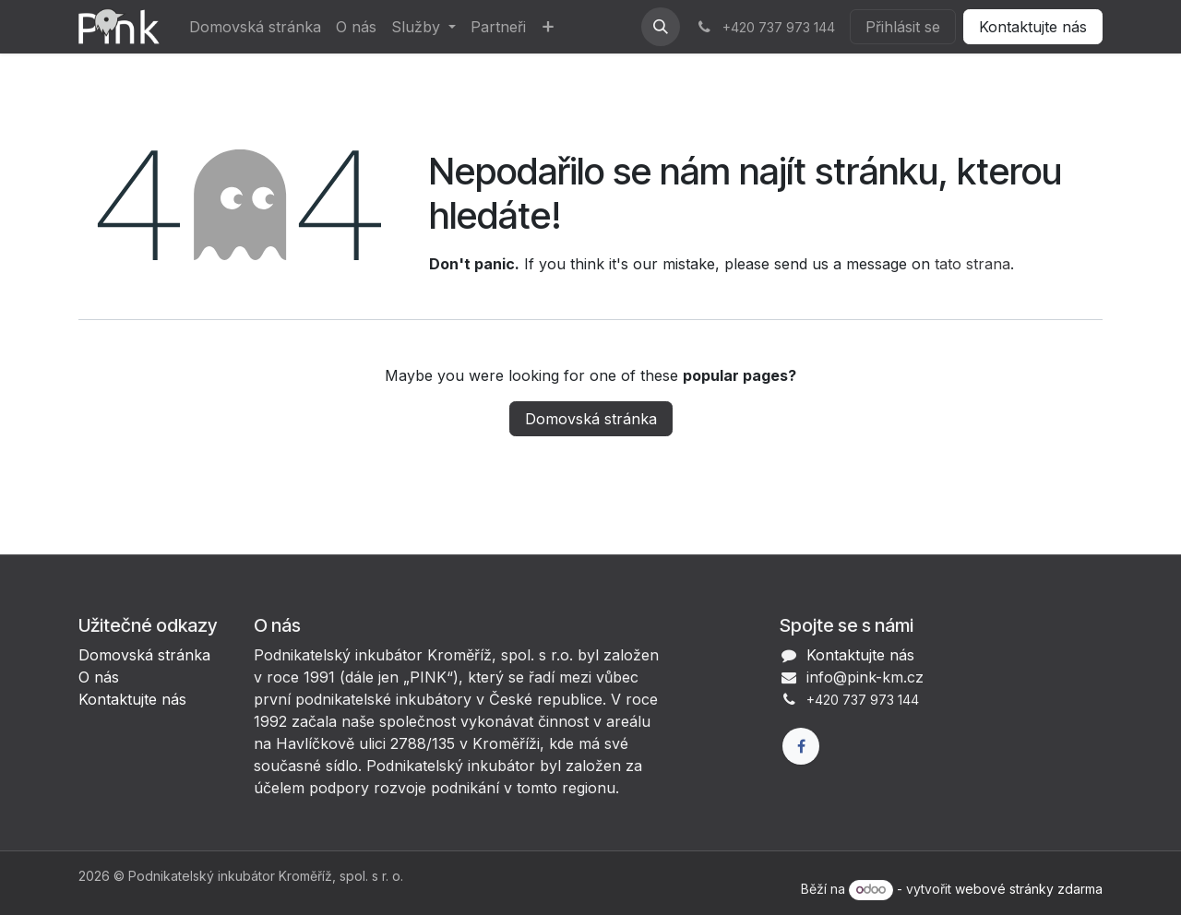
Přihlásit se (902, 27)
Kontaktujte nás (1033, 27)
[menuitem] (255, 26)
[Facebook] (800, 746)
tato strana (972, 264)
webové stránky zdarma (1029, 889)
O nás (98, 677)
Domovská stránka (591, 419)
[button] (660, 26)
